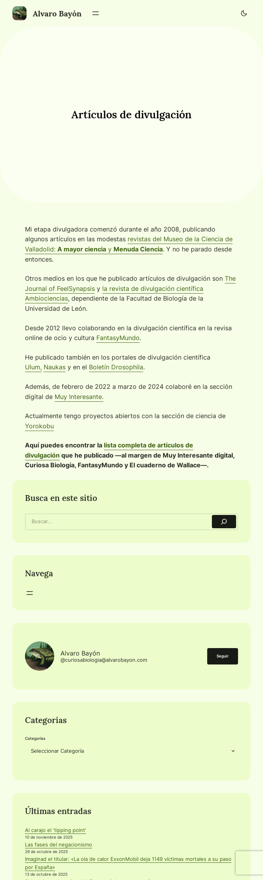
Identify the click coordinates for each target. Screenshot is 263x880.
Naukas (55, 367)
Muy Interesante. (79, 397)
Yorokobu (39, 426)
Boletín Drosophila (116, 367)
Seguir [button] (223, 656)
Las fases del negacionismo (58, 845)
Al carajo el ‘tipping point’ (55, 830)
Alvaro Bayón (57, 13)
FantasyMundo (118, 338)
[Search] (224, 521)
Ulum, (33, 367)
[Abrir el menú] (95, 13)
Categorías (35, 738)
